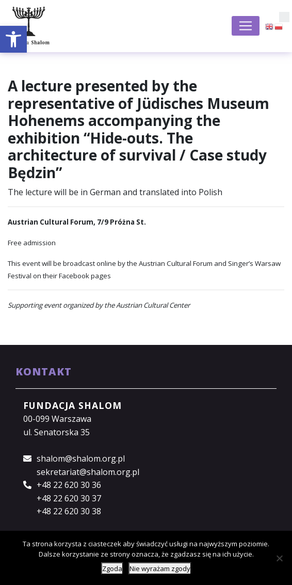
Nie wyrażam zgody (159, 568)
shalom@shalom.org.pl (81, 458)
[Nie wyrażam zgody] (279, 558)
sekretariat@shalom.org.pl (88, 472)
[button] (13, 39)
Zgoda (112, 568)
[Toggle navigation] (245, 25)
